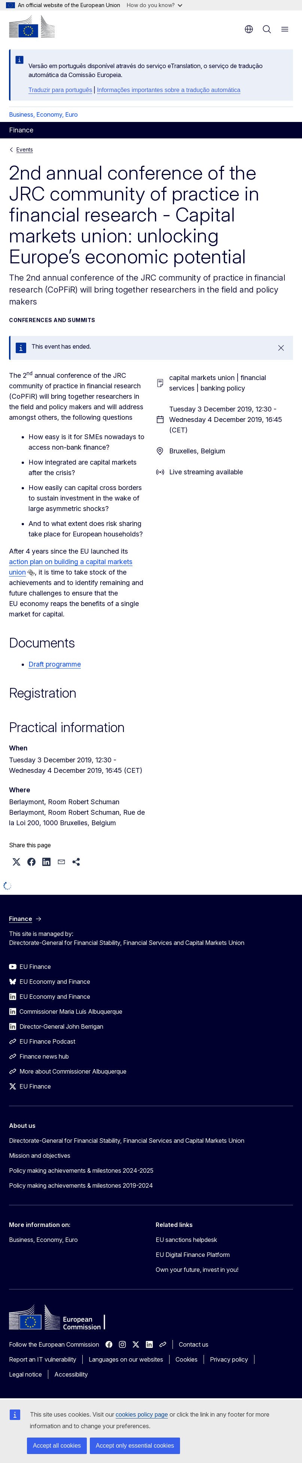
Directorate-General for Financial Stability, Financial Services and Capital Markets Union (126, 1140)
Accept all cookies (57, 1445)
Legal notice (25, 1374)
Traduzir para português (60, 90)
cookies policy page (142, 1414)
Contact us (193, 1344)
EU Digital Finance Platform (193, 1254)
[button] (16, 862)
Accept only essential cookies (135, 1445)
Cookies (187, 1359)
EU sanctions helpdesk (186, 1239)
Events (24, 149)
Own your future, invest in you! (197, 1269)
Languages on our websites (126, 1359)
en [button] (248, 29)
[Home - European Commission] (32, 26)
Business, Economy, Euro (43, 114)
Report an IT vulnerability (42, 1359)
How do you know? (154, 5)
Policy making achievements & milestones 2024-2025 (81, 1170)
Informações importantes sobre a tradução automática (168, 90)
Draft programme (54, 664)
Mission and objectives (39, 1155)
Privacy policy (229, 1359)
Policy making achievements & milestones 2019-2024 (81, 1185)
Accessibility (71, 1374)
